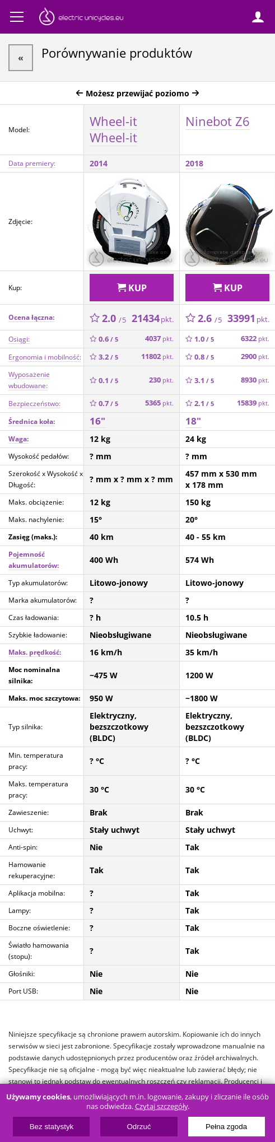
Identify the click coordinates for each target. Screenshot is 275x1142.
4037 (159, 338)
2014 (99, 163)
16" (97, 420)
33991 (248, 318)
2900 (255, 356)
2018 (194, 163)
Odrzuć (139, 1126)
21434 (153, 318)
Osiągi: (19, 339)
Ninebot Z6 (217, 121)
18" (193, 420)
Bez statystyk (52, 1126)
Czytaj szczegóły (161, 1106)
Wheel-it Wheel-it (113, 129)
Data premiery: (31, 163)
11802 (157, 356)
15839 (253, 403)
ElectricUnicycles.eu (81, 18)
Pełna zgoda (226, 1126)
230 (161, 380)
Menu (17, 17)
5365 (159, 403)
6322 (255, 338)
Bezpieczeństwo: (34, 403)
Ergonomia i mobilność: (44, 357)
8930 (255, 380)
